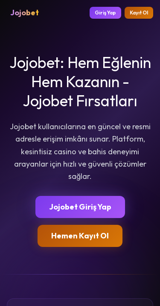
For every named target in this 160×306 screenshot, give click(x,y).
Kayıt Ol (139, 12)
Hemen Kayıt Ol (80, 236)
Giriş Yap (105, 12)
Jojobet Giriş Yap (80, 207)
